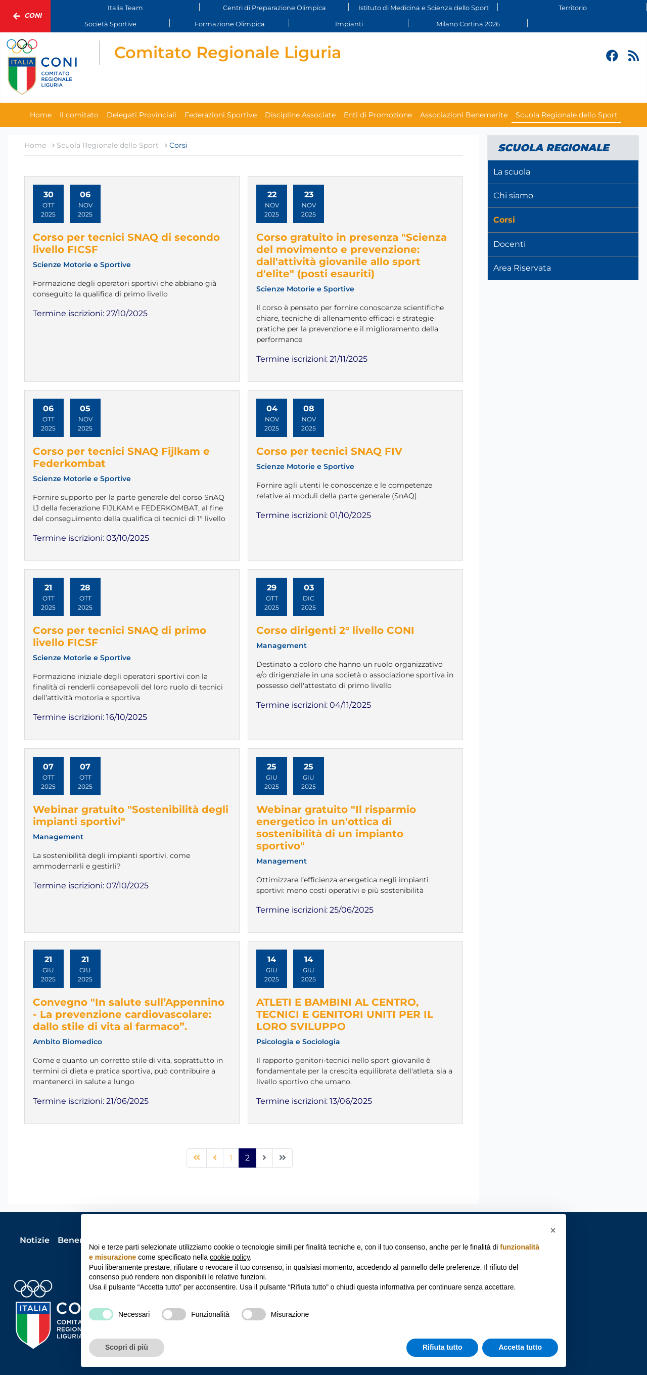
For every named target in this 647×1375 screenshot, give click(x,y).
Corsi (504, 220)
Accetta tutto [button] (520, 1347)
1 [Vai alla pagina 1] (231, 1158)
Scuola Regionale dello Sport (567, 114)
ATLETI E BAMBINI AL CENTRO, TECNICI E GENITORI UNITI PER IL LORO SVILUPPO (344, 1014)
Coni (25, 16)
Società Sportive (110, 24)
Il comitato (79, 114)
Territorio (573, 8)
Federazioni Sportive (220, 114)
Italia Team (125, 8)
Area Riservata (522, 268)
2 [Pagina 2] (247, 1158)
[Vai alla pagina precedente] (214, 1158)
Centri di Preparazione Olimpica (274, 8)
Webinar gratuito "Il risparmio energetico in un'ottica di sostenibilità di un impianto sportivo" (336, 827)
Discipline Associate (300, 114)
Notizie (35, 1240)
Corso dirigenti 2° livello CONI (335, 630)
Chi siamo (513, 195)
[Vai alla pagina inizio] (197, 1158)
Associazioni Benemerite (463, 114)
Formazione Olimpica (230, 24)
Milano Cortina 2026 (468, 24)
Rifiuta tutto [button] (443, 1347)
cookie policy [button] (230, 1257)
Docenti (509, 244)
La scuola (511, 172)
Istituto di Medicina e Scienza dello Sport (423, 8)
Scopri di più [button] (126, 1347)
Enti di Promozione (378, 114)
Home (41, 114)
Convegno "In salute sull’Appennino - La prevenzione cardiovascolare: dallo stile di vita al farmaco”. (128, 1014)
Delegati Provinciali (141, 114)
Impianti (349, 24)
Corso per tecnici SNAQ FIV (329, 451)
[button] (553, 1230)
